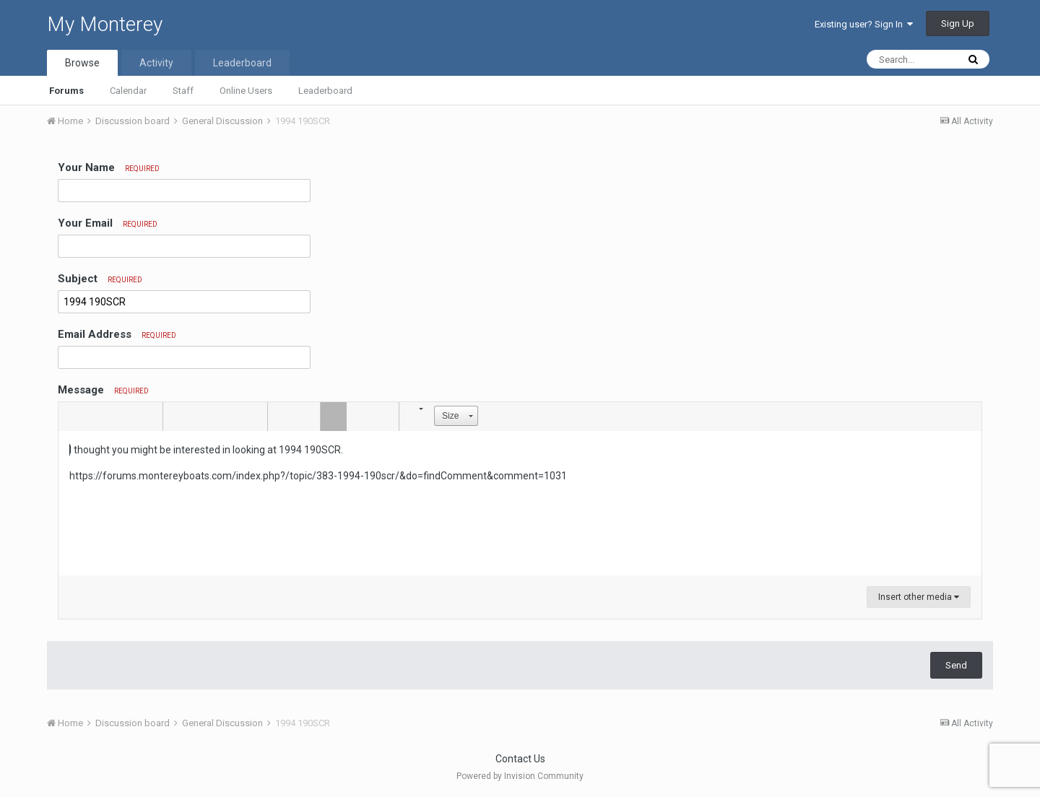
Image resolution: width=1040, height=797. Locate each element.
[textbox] (520, 503)
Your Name (109, 167)
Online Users (246, 90)
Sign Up (957, 23)
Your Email (107, 223)
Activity (156, 63)
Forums (66, 90)
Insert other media (918, 597)
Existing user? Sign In (864, 24)
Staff (183, 90)
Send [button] (956, 665)
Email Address (117, 334)
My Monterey (104, 24)
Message (103, 389)
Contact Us (520, 759)
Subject (100, 278)
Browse (82, 63)
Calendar (128, 90)
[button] (71, 416)
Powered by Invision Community (520, 776)
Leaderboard (325, 90)
